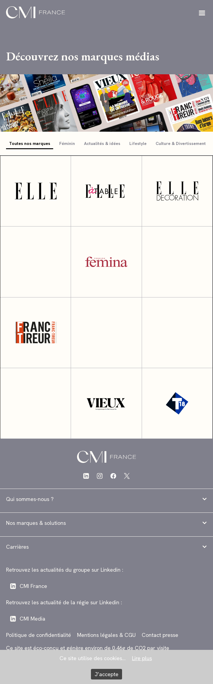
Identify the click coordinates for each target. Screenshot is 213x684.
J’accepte (106, 674)
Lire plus (142, 658)
